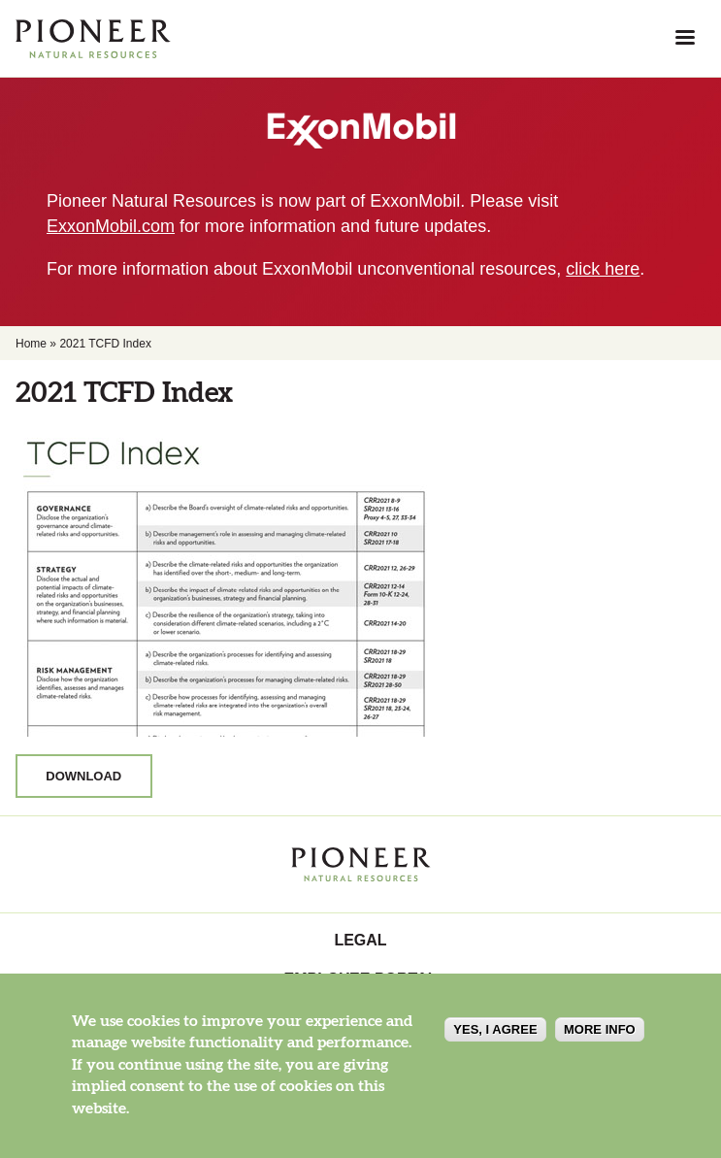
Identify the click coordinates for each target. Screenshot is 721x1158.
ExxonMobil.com (111, 226)
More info (600, 1029)
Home (31, 343)
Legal (360, 940)
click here (602, 269)
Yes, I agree (495, 1029)
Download (83, 776)
